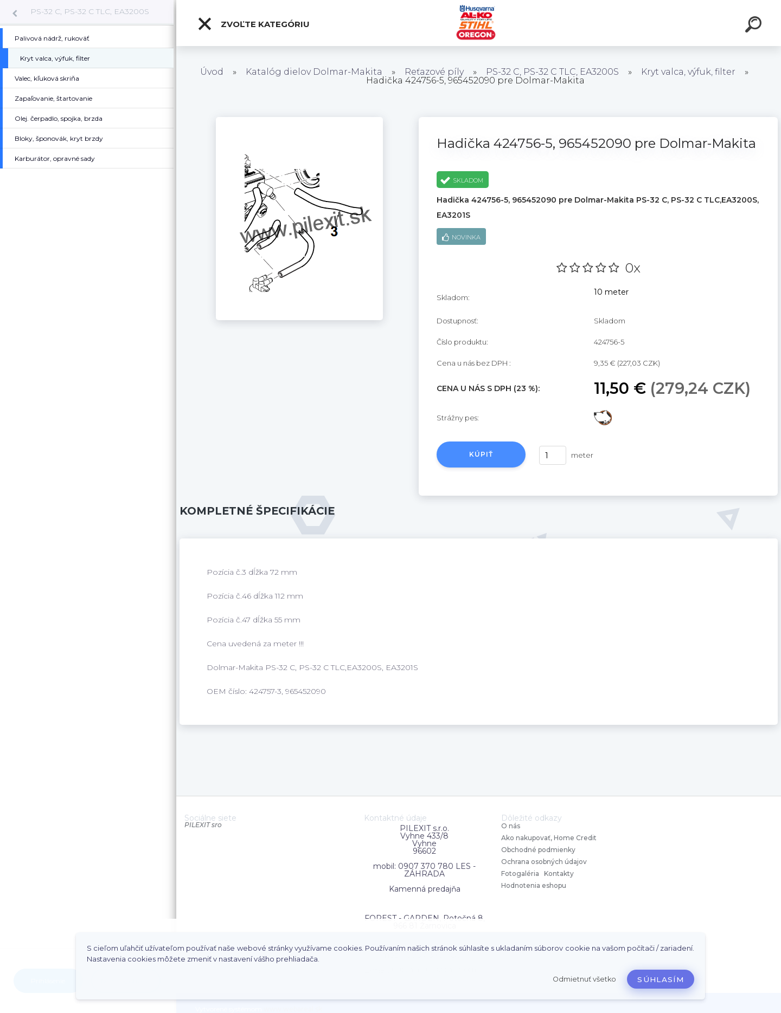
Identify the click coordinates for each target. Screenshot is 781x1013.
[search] (755, 26)
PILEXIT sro (203, 825)
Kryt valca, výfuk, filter (688, 72)
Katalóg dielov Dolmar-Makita (314, 72)
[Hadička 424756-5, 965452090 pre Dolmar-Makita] (299, 121)
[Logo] (478, 23)
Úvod (211, 72)
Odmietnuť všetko (584, 979)
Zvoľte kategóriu (253, 23)
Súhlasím (660, 979)
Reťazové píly (434, 72)
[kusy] (552, 455)
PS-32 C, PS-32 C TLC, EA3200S (89, 11)
